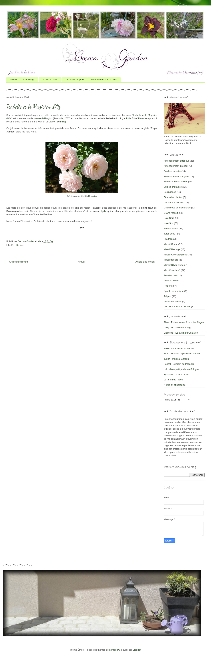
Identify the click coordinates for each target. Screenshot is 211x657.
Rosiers (20, 245)
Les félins (169, 239)
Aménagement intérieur (176, 166)
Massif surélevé (172, 270)
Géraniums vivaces (174, 202)
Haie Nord (169, 218)
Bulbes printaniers (173, 186)
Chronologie (29, 79)
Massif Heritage (172, 249)
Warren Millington (43, 118)
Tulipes (167, 296)
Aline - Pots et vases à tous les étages (184, 322)
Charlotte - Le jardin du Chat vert (181, 332)
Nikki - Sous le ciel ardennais (179, 348)
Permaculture (171, 280)
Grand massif (171, 213)
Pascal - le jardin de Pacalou (179, 364)
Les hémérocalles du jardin (104, 79)
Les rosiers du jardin (74, 79)
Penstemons (170, 275)
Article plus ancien (145, 261)
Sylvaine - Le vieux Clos (176, 374)
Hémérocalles (171, 228)
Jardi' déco (169, 233)
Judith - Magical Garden (176, 358)
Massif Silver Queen (174, 265)
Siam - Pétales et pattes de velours (182, 353)
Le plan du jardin (50, 79)
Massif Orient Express (175, 254)
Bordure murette (172, 171)
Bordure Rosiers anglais (176, 176)
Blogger (137, 649)
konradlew (114, 649)
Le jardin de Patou (173, 379)
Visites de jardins (173, 301)
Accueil (13, 79)
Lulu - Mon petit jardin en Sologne (181, 369)
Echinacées (170, 192)
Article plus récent (18, 261)
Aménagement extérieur (176, 160)
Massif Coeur (171, 244)
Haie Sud (168, 223)
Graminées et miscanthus (177, 207)
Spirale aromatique (174, 291)
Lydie (104, 211)
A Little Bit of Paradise (136, 118)
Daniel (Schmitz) (57, 121)
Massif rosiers (171, 259)
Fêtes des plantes (173, 197)
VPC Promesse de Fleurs (177, 306)
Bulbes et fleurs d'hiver (176, 181)
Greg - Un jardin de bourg (177, 327)
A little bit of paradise (175, 385)
